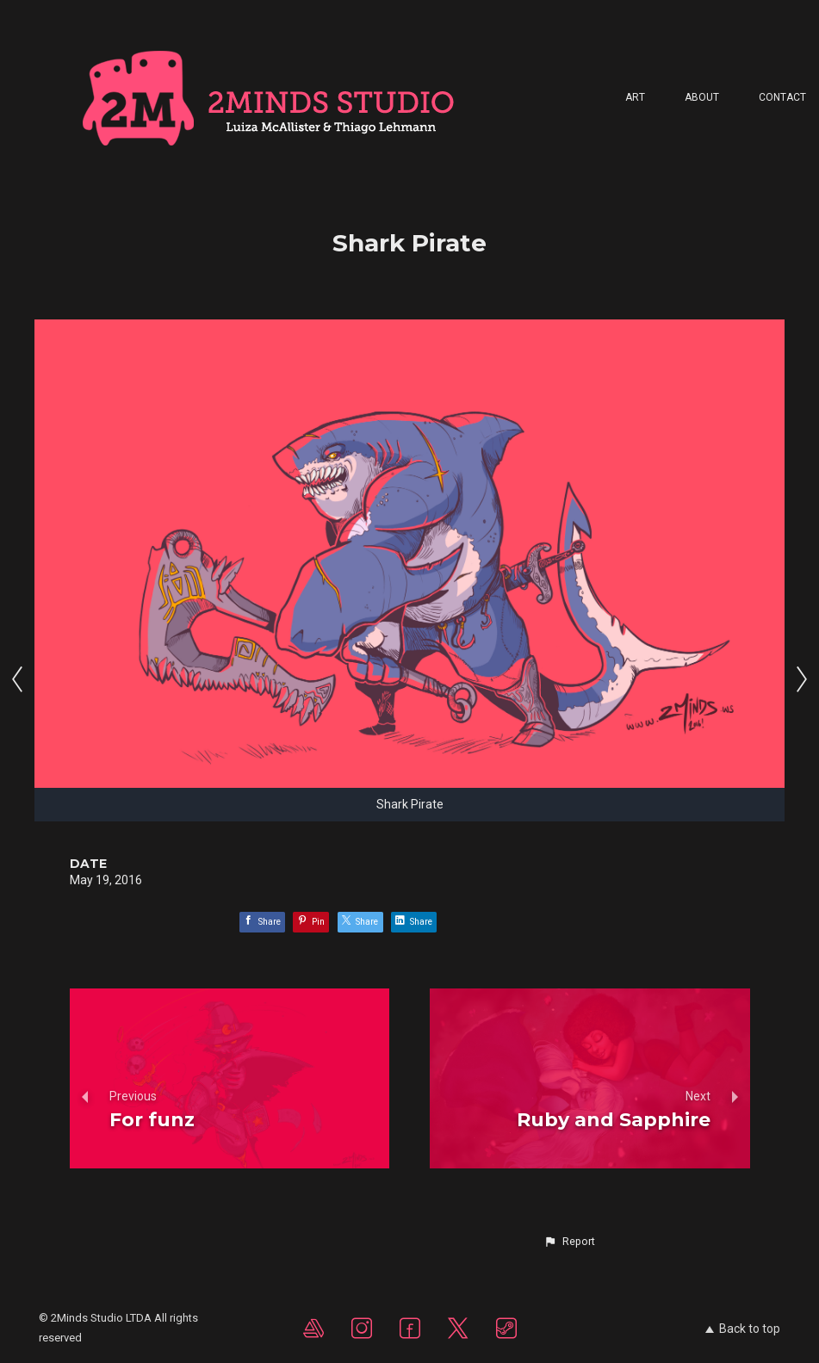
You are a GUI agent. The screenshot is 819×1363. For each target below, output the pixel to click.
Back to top (742, 1328)
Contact (782, 97)
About (702, 97)
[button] (569, 1241)
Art (635, 97)
